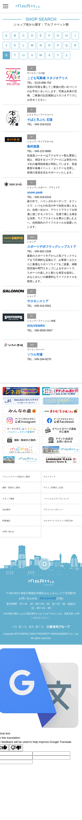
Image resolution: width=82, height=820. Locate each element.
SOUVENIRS (36, 325)
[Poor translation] (16, 747)
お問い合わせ (8, 531)
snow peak (34, 192)
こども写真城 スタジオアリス (47, 78)
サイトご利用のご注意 (53, 487)
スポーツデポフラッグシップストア (51, 246)
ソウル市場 (34, 354)
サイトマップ (49, 476)
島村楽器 (33, 146)
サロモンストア (38, 301)
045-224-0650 (48, 598)
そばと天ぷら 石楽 (39, 119)
